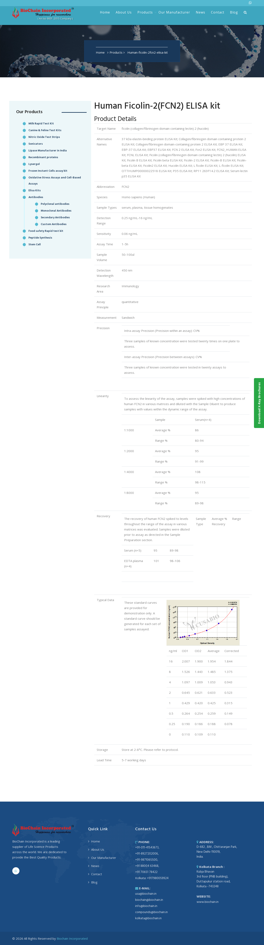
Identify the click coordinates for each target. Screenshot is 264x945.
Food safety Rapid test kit (45, 231)
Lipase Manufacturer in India (47, 150)
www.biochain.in (208, 902)
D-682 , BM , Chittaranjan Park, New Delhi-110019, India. (217, 852)
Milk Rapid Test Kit (41, 123)
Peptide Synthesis (40, 237)
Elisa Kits (34, 190)
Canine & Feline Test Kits (44, 130)
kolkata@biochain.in (148, 918)
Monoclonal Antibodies (56, 210)
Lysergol (34, 164)
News (200, 12)
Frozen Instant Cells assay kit (47, 171)
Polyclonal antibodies (55, 204)
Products (145, 12)
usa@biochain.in (145, 893)
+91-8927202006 (146, 853)
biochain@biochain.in (149, 900)
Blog (234, 12)
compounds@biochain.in (151, 912)
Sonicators (35, 144)
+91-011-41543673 (147, 847)
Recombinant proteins (43, 157)
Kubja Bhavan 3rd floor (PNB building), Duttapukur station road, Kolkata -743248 (213, 879)
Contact (217, 12)
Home (105, 12)
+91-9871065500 (146, 859)
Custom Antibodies (54, 224)
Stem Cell (34, 244)
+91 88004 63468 (146, 866)
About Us (124, 12)
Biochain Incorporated (72, 938)
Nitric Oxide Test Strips (44, 137)
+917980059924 (158, 878)
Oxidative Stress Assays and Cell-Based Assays (54, 180)
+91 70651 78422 (146, 872)
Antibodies (35, 197)
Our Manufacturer (174, 12)
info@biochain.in (146, 906)
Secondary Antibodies (55, 217)
